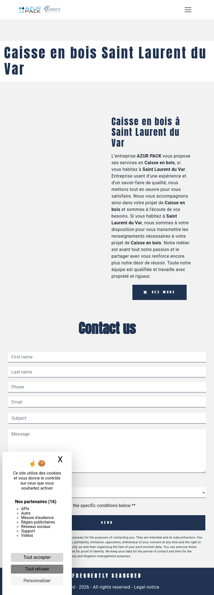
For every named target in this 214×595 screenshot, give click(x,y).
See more (160, 292)
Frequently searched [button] (107, 575)
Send (107, 522)
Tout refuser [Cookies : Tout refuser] (37, 569)
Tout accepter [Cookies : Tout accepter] (37, 557)
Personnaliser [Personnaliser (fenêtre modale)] (37, 580)
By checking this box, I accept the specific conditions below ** (74, 505)
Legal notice (146, 587)
